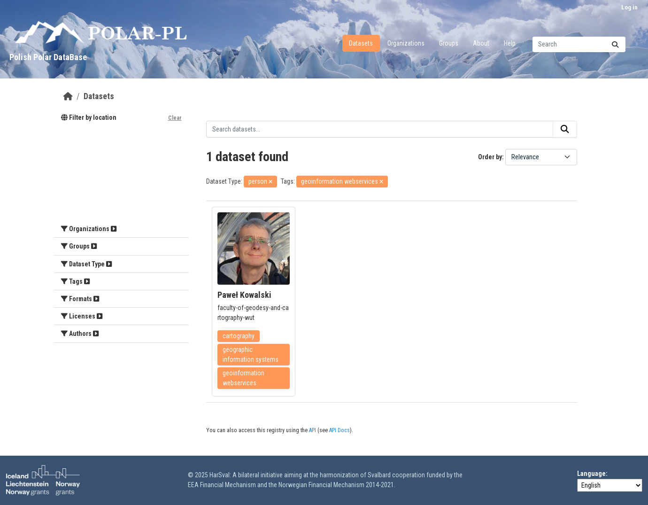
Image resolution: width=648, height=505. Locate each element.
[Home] (68, 96)
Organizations (405, 43)
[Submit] (615, 44)
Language (591, 473)
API (312, 430)
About (481, 43)
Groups (448, 43)
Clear (175, 118)
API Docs (339, 430)
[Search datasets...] (578, 44)
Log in (629, 7)
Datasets (361, 43)
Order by (490, 157)
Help (510, 43)
